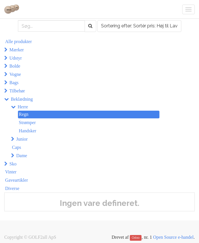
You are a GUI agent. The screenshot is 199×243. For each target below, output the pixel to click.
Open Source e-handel (173, 237)
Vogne (15, 74)
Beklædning (22, 99)
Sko (13, 163)
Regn (23, 114)
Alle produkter (18, 41)
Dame (21, 155)
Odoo (135, 238)
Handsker (27, 130)
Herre (23, 106)
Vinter (11, 171)
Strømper (27, 122)
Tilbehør (17, 90)
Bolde (14, 66)
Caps (16, 147)
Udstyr (15, 58)
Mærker (16, 49)
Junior (22, 139)
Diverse (12, 188)
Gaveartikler (16, 180)
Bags (14, 82)
